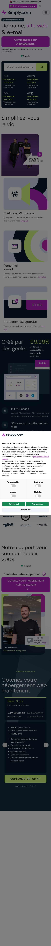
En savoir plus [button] (25, 510)
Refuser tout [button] (14, 504)
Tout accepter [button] (37, 504)
